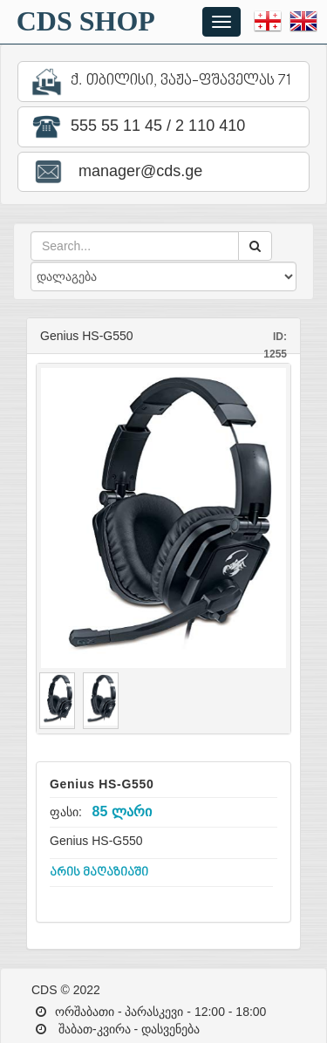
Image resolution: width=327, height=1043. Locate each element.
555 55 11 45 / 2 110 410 (136, 127)
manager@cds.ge (115, 171)
